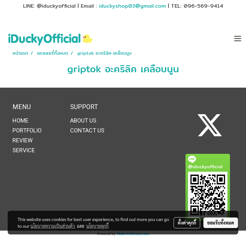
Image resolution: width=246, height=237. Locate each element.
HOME (20, 120)
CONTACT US (87, 130)
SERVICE (23, 150)
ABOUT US (83, 120)
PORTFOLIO (27, 130)
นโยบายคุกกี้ (97, 226)
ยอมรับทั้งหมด (220, 222)
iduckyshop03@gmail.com (132, 6)
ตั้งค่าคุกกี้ (187, 222)
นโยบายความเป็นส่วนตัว (52, 226)
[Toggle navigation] (238, 39)
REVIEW (22, 140)
